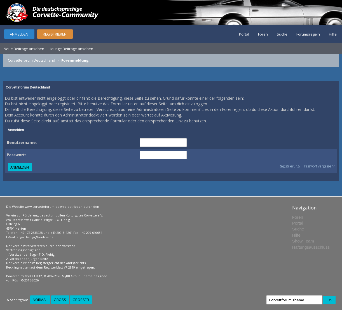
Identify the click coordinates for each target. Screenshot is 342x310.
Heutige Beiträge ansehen (71, 48)
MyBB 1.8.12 (33, 276)
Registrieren (55, 34)
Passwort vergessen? (319, 166)
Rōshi (16, 280)
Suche (282, 34)
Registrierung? (289, 166)
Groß (60, 299)
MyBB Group (71, 276)
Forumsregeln (308, 34)
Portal (244, 34)
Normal (40, 299)
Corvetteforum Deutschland (31, 60)
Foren (263, 34)
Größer (80, 299)
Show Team (303, 241)
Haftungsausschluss (311, 247)
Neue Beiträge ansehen (24, 48)
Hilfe (333, 34)
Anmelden (19, 34)
